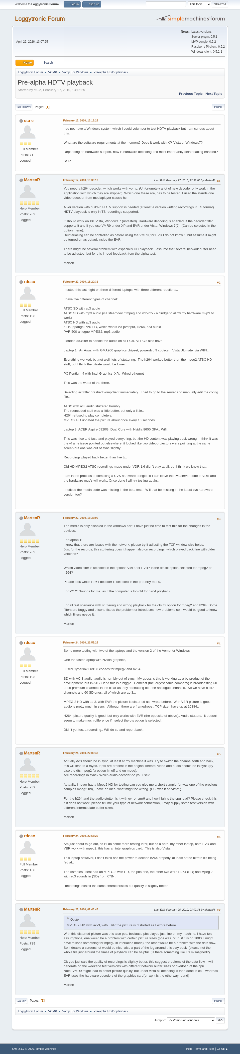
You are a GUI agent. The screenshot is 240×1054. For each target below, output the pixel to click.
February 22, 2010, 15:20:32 (80, 281)
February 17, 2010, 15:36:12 (80, 180)
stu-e (29, 120)
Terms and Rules (204, 1048)
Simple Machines (45, 1048)
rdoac (29, 282)
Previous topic (191, 94)
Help (189, 1048)
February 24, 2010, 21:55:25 (80, 642)
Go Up (21, 1000)
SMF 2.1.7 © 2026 (23, 1048)
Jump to (159, 1020)
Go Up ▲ (222, 1048)
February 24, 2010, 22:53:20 (80, 835)
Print (218, 106)
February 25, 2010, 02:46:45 (80, 909)
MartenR (32, 180)
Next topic (214, 94)
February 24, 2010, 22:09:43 (80, 752)
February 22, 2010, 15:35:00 (80, 517)
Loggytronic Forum (40, 18)
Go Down (24, 106)
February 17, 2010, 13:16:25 (80, 120)
